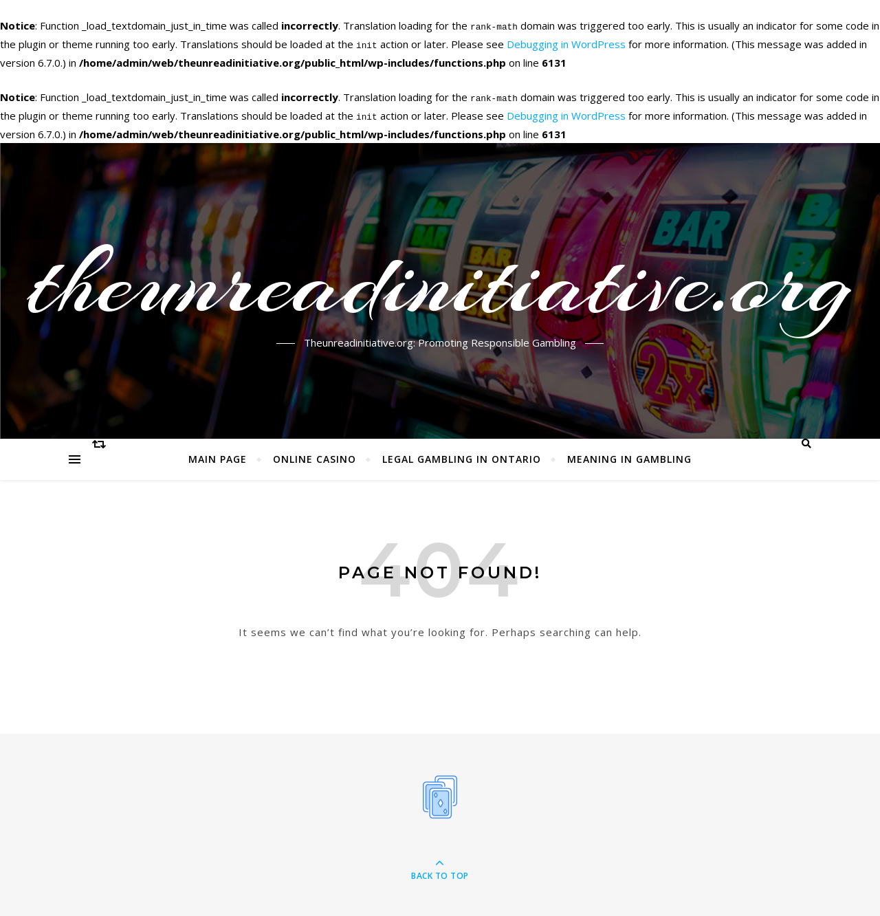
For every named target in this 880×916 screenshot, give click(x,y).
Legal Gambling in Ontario (461, 456)
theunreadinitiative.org (440, 279)
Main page (217, 456)
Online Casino (314, 456)
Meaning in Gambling (629, 456)
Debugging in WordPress (566, 43)
